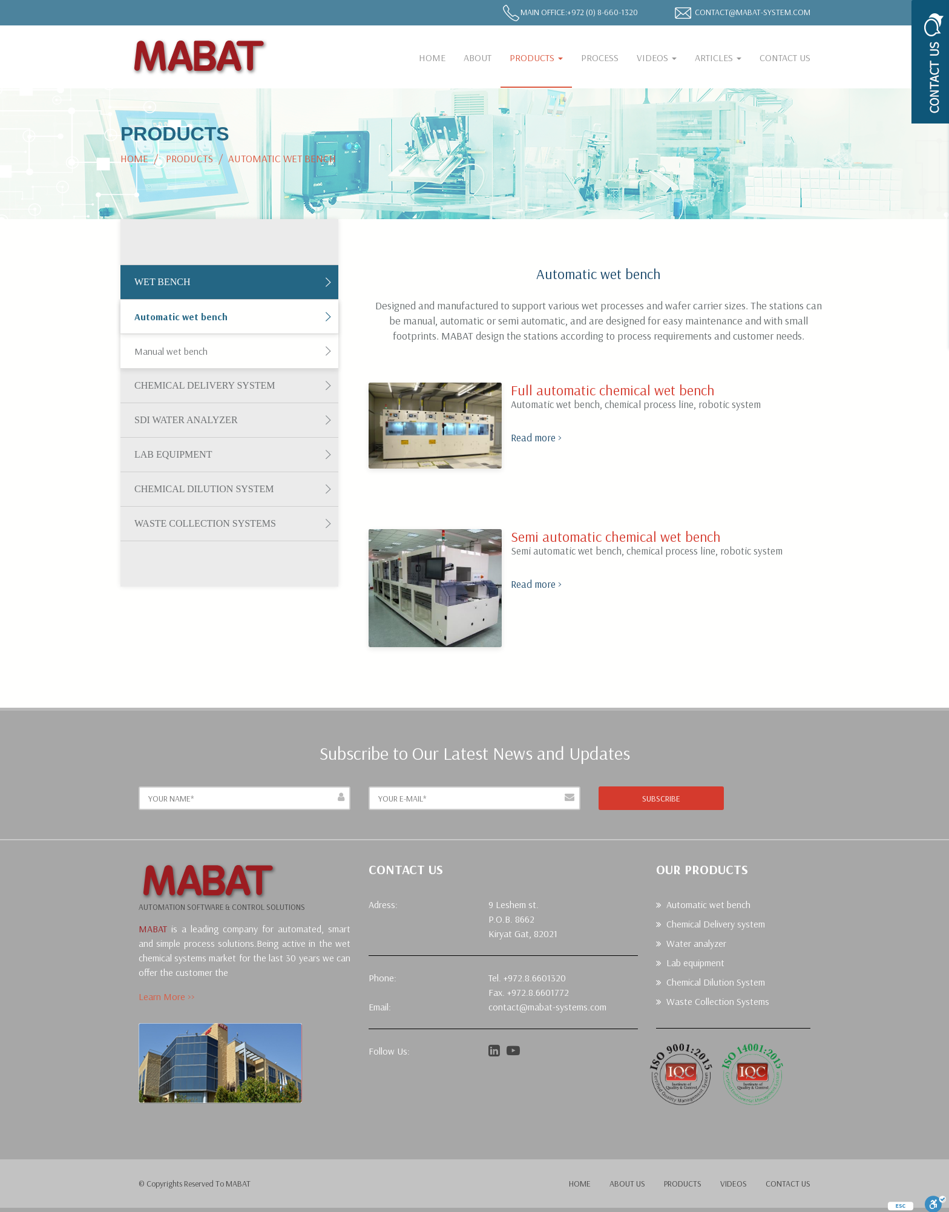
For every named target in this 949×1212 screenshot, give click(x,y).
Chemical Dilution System (204, 489)
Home (432, 57)
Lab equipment (173, 454)
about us (627, 1183)
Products (536, 57)
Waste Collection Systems (205, 523)
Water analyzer (696, 943)
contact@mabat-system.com (752, 12)
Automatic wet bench (181, 317)
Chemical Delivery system (204, 385)
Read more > (536, 437)
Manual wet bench (171, 351)
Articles (718, 57)
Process (600, 57)
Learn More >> (167, 996)
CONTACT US (785, 57)
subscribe (661, 798)
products (682, 1183)
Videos (657, 57)
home (580, 1183)
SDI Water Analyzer (186, 420)
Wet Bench (162, 282)
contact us (788, 1183)
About (477, 57)
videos (733, 1183)
